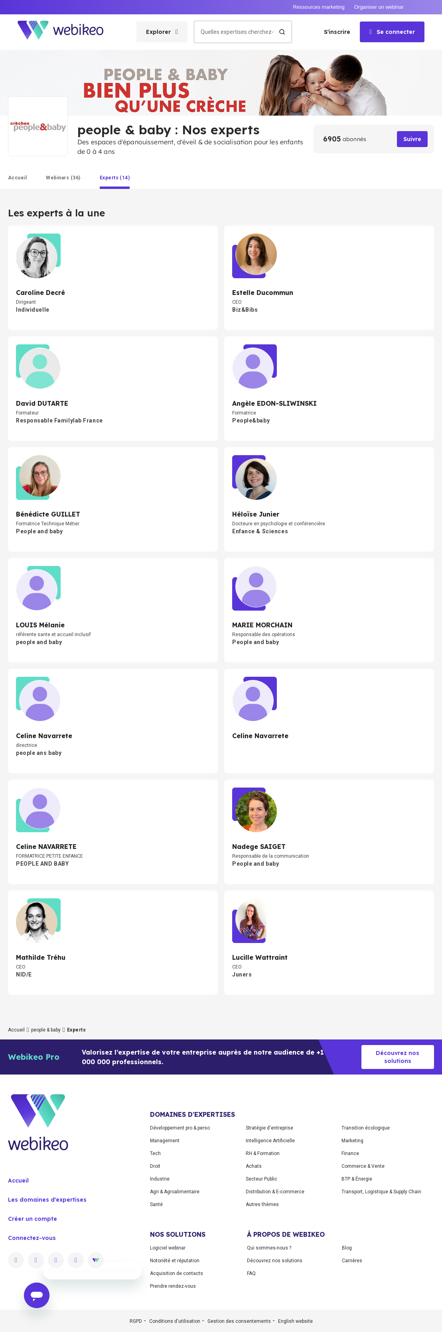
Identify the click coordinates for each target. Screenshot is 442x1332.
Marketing (352, 1140)
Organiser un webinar (379, 7)
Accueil (16, 1030)
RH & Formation (263, 1153)
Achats (254, 1166)
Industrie (160, 1179)
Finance (350, 1153)
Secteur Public (261, 1179)
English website (295, 1321)
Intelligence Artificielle (270, 1140)
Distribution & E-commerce (275, 1191)
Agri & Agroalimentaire (174, 1191)
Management (165, 1140)
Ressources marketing (318, 7)
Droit (155, 1166)
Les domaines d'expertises (47, 1199)
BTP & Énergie (356, 1179)
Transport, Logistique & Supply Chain (381, 1191)
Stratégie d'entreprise (269, 1128)
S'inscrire (337, 31)
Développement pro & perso (180, 1128)
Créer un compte (32, 1218)
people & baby (46, 1030)
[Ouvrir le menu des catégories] (161, 32)
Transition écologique (365, 1128)
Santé (156, 1204)
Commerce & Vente (363, 1166)
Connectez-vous (32, 1238)
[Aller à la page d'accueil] (67, 32)
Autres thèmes (262, 1204)
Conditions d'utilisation (174, 1321)
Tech (155, 1153)
